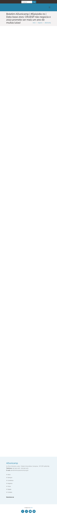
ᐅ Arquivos (9, 483)
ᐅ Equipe (8, 489)
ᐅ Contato (9, 492)
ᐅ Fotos (8, 486)
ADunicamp (12, 463)
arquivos (40, 23)
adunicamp (48, 23)
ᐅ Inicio (8, 474)
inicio (34, 23)
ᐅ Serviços (9, 477)
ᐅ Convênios (9, 480)
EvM (31, 507)
